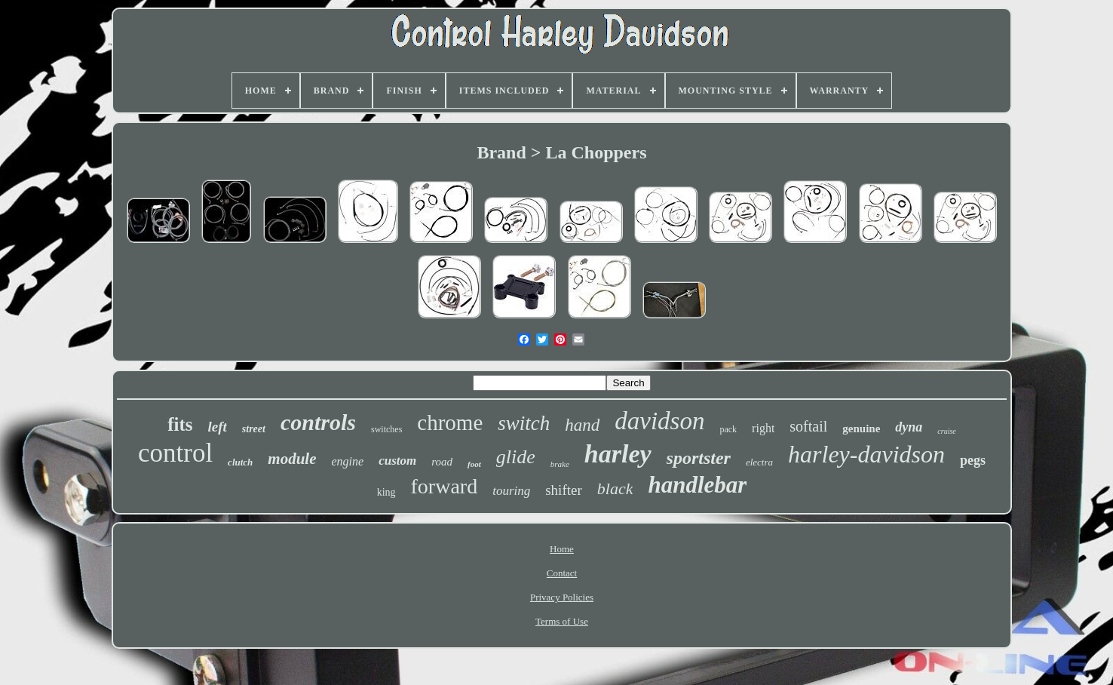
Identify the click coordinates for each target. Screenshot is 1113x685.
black (615, 488)
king (386, 492)
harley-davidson (866, 454)
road (441, 462)
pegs (973, 460)
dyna (908, 427)
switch (524, 423)
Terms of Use (561, 621)
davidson (659, 421)
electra (759, 462)
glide (515, 457)
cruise (946, 431)
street (253, 429)
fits (179, 424)
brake (559, 463)
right (763, 428)
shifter (563, 490)
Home (562, 548)
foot (474, 463)
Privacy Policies (561, 597)
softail (808, 426)
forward (444, 486)
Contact (562, 573)
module (292, 459)
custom (397, 460)
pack (728, 429)
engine (348, 461)
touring (511, 491)
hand (582, 425)
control (175, 453)
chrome (450, 422)
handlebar (697, 485)
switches (386, 429)
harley (618, 454)
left (217, 427)
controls (318, 422)
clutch (240, 462)
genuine (861, 428)
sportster (699, 458)
